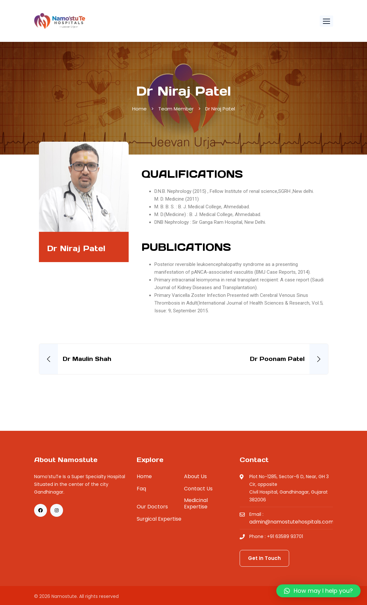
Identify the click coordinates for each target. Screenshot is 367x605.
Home (139, 108)
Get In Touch (264, 558)
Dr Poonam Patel (277, 359)
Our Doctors (152, 507)
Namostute (64, 596)
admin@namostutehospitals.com (291, 522)
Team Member (176, 108)
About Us (195, 476)
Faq (141, 489)
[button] (326, 21)
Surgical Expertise (159, 519)
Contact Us (198, 489)
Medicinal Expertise (196, 503)
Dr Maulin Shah (87, 359)
